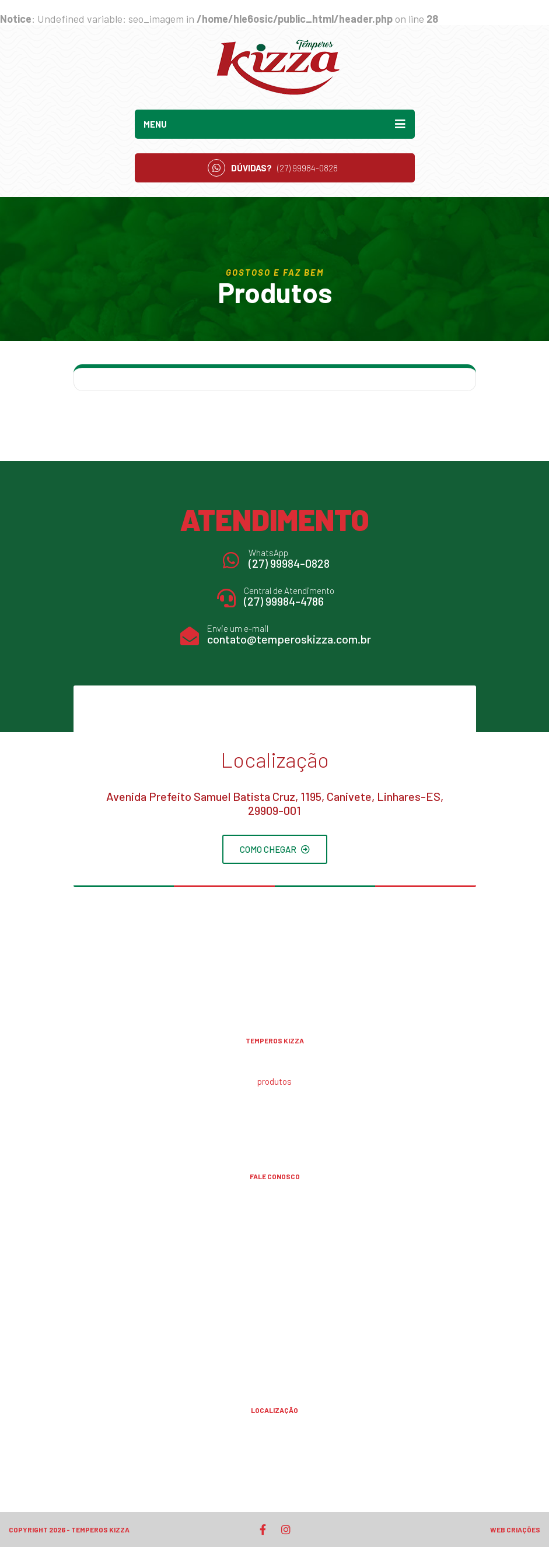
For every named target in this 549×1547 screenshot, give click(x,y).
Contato (275, 1119)
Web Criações (515, 1529)
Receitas (274, 1100)
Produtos (274, 1081)
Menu (275, 124)
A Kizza (275, 1062)
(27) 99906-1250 (275, 1249)
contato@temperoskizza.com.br (289, 639)
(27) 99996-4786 (275, 1318)
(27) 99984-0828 (289, 563)
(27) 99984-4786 (284, 601)
